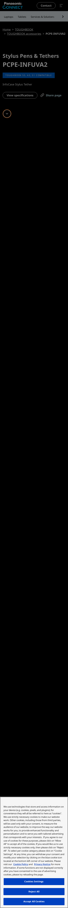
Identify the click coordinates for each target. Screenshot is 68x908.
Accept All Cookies (34, 901)
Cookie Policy (20, 864)
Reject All (34, 891)
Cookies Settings (34, 881)
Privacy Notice (42, 864)
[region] (34, 852)
